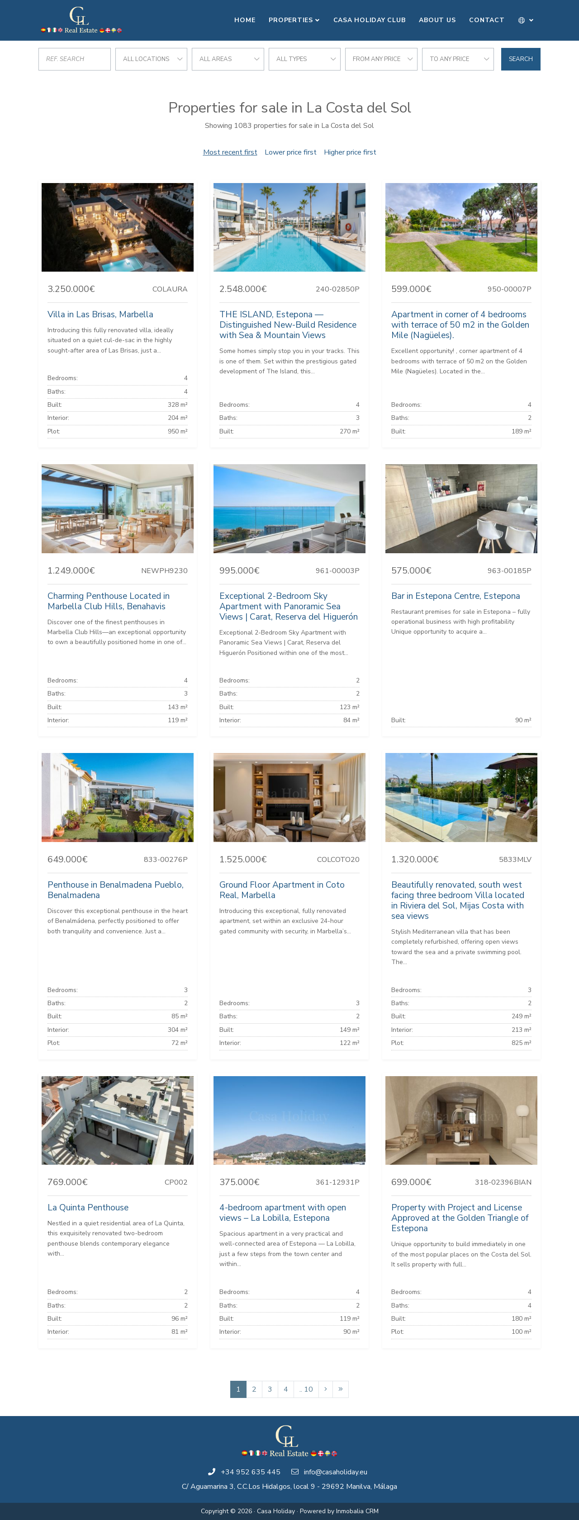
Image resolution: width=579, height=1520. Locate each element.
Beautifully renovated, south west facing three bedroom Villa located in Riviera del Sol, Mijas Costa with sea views (457, 900)
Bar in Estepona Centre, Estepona (455, 596)
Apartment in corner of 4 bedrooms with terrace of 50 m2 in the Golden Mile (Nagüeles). (460, 325)
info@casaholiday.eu (335, 1472)
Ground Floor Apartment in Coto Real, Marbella (282, 890)
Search (521, 59)
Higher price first (350, 152)
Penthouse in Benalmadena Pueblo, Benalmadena (115, 890)
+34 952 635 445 (250, 1472)
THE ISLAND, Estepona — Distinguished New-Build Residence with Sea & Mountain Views (287, 325)
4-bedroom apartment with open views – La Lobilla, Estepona (282, 1213)
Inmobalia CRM (357, 1511)
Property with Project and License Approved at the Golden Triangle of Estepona (459, 1218)
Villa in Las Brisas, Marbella (100, 314)
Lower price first (291, 152)
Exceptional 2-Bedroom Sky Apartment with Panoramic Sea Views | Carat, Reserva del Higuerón (288, 606)
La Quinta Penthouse (87, 1208)
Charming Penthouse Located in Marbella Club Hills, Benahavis (108, 601)
